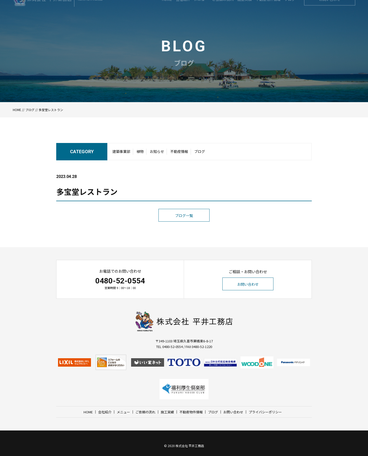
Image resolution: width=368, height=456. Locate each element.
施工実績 (167, 412)
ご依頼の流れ (145, 412)
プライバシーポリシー (265, 412)
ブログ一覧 (184, 225)
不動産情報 (179, 156)
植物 (140, 156)
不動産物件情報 (191, 412)
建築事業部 (121, 156)
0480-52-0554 (120, 280)
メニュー (123, 412)
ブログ (29, 109)
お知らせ (157, 156)
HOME (17, 109)
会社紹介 (104, 412)
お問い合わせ (248, 284)
